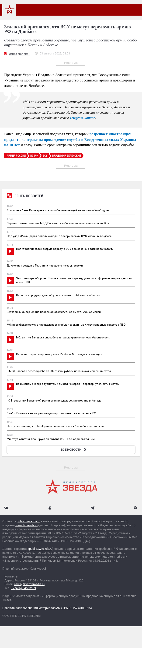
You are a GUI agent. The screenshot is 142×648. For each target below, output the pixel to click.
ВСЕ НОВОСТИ (74, 449)
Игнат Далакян (19, 54)
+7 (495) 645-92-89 (23, 588)
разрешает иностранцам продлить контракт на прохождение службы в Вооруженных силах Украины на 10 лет (70, 139)
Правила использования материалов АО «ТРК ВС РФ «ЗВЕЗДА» (47, 608)
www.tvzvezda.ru (26, 525)
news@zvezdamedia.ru (29, 584)
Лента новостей (25, 196)
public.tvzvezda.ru (28, 521)
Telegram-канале (82, 118)
